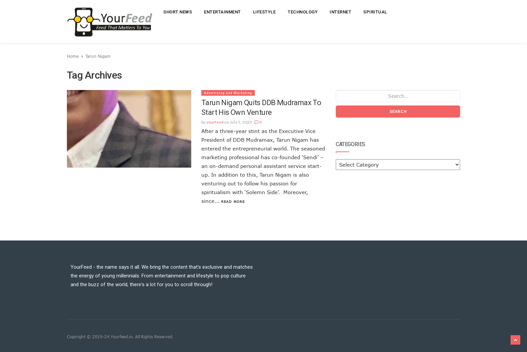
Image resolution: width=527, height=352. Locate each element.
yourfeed (215, 122)
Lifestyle (264, 11)
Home (73, 56)
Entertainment (222, 11)
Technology (303, 11)
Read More (233, 202)
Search (398, 111)
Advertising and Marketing (228, 93)
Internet (340, 11)
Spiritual (375, 11)
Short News (177, 11)
